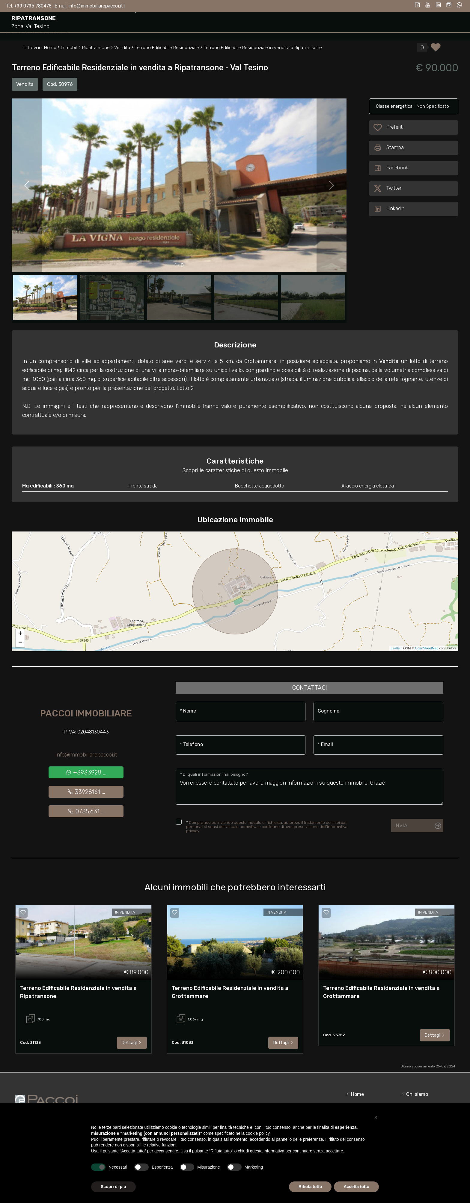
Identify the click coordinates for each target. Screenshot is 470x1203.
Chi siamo (414, 1094)
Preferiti (395, 127)
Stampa (388, 148)
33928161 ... (86, 791)
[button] (376, 1117)
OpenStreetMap (427, 648)
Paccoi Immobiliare (86, 713)
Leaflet (395, 648)
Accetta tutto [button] (356, 1186)
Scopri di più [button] (113, 1186)
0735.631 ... (86, 811)
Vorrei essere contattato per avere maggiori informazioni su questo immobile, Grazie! (309, 787)
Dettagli (132, 1042)
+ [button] (20, 633)
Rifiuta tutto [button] (310, 1186)
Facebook (390, 168)
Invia (400, 825)
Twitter (387, 188)
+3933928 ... (86, 772)
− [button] (20, 642)
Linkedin (388, 209)
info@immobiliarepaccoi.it (86, 754)
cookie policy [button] (257, 1133)
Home (354, 1094)
